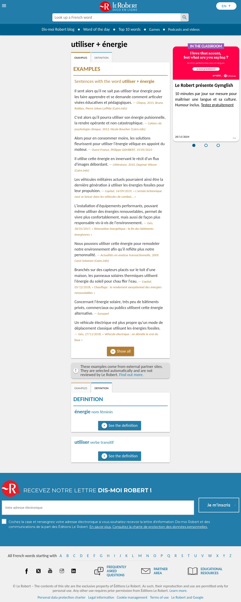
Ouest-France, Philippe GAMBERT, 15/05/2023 (122, 150)
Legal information (101, 597)
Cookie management (132, 597)
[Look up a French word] (185, 17)
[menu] (4, 6)
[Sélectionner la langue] (226, 6)
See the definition (123, 425)
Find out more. (131, 374)
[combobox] (116, 17)
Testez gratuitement (217, 104)
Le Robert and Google (187, 597)
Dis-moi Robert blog (56, 29)
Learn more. (178, 590)
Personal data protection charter (62, 597)
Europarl (103, 313)
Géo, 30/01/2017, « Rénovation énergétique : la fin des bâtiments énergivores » (113, 228)
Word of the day (94, 29)
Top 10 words (128, 29)
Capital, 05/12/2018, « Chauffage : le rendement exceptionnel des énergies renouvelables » (118, 287)
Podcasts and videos (184, 29)
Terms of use (159, 597)
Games (153, 29)
